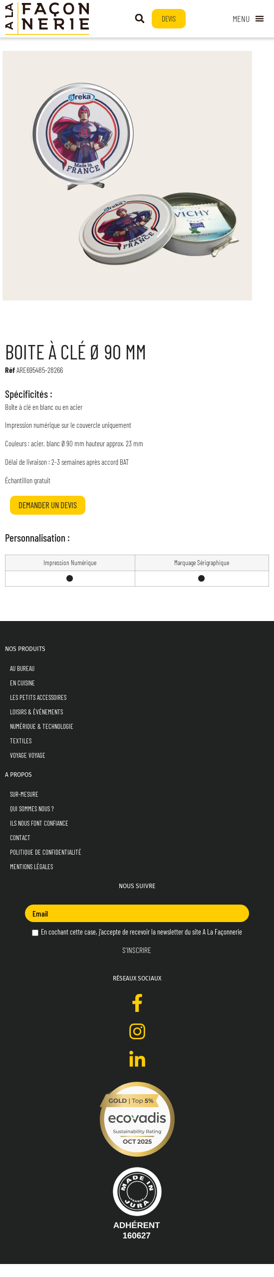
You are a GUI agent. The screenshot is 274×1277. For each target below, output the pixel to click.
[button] (139, 18)
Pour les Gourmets (81, 47)
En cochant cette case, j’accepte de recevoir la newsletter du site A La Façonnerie (137, 945)
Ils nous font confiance (39, 836)
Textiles (20, 754)
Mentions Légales (31, 880)
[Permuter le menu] (248, 18)
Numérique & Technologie (41, 739)
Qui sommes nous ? (32, 822)
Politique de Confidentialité (45, 865)
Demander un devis (47, 518)
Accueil (14, 47)
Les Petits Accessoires (38, 710)
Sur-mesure (24, 807)
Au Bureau (22, 681)
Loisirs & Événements (36, 725)
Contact (20, 851)
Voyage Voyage (27, 768)
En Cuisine (40, 47)
